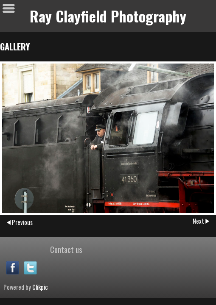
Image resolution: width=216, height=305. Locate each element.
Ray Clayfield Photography (108, 16)
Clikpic (40, 287)
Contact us (66, 249)
